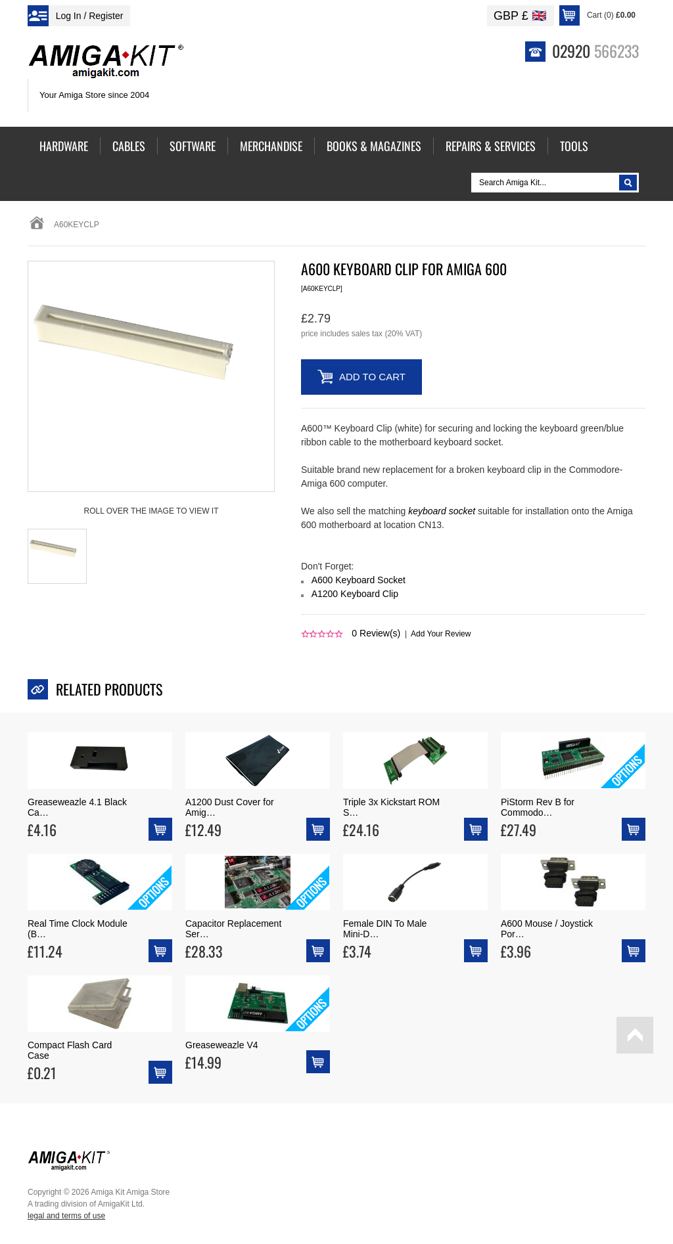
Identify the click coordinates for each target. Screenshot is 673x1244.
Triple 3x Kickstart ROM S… (391, 807)
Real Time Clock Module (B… (78, 928)
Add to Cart (372, 376)
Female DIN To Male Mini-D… (385, 928)
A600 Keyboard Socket (359, 580)
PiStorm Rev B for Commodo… (537, 807)
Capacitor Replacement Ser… (233, 928)
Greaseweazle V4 (221, 1045)
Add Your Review (441, 633)
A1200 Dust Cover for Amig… (229, 807)
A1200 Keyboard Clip (355, 594)
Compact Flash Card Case (70, 1050)
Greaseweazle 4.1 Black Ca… (77, 807)
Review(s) (376, 633)
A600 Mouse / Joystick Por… (547, 928)
